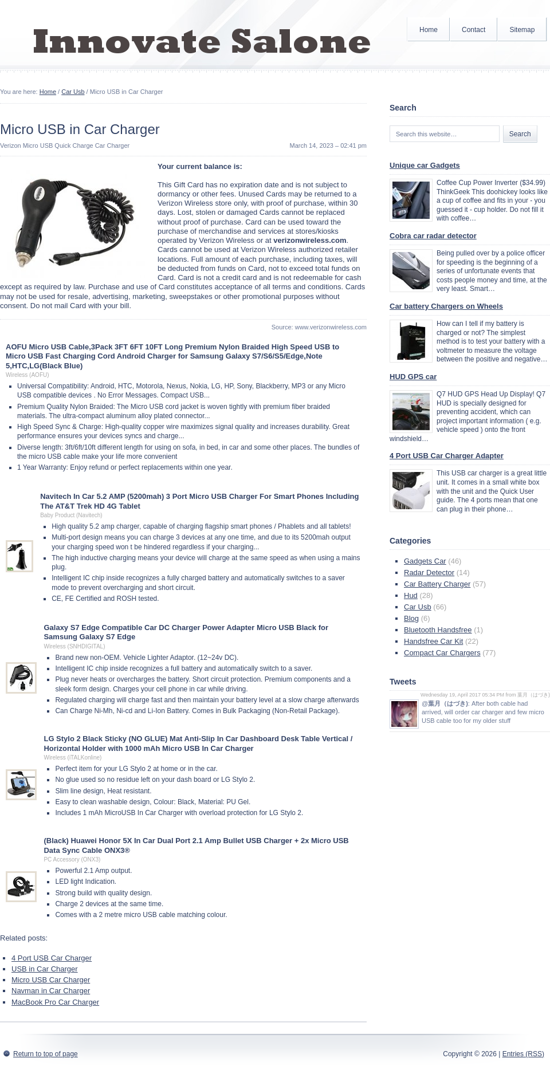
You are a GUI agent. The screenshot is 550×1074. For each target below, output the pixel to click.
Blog (411, 618)
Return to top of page (45, 1054)
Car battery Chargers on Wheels (446, 306)
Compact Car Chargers (442, 652)
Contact (473, 30)
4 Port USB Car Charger (51, 958)
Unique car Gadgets (425, 165)
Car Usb (72, 91)
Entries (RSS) (523, 1054)
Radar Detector (429, 572)
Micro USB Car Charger (50, 979)
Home (428, 30)
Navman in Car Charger (50, 990)
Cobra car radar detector (433, 235)
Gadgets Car (425, 561)
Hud (411, 595)
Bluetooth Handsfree (438, 629)
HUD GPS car (413, 376)
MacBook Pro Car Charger (55, 1002)
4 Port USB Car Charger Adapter (447, 455)
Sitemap (522, 30)
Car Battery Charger (437, 584)
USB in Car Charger (44, 969)
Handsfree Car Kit (433, 641)
